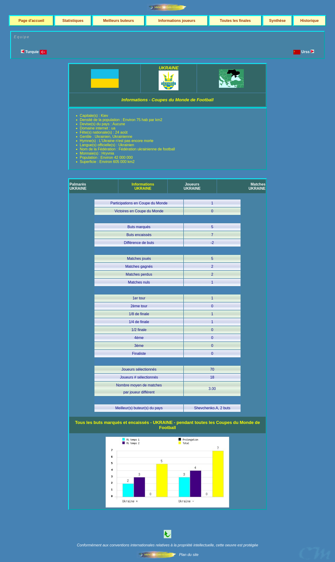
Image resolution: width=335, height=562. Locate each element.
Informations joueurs (176, 21)
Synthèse (277, 21)
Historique (309, 21)
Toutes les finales (235, 21)
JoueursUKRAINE (192, 186)
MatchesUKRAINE (256, 186)
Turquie (34, 52)
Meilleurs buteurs (118, 21)
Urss (307, 52)
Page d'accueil (31, 21)
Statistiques (73, 21)
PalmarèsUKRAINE (78, 186)
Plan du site (188, 555)
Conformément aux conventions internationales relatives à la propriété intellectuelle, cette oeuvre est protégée (167, 545)
